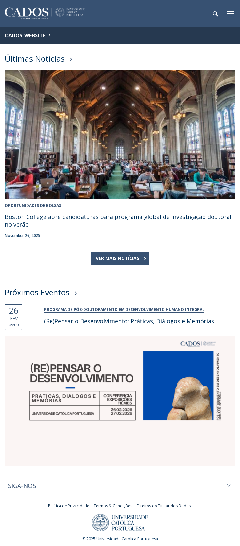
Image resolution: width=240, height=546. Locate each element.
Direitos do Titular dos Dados (164, 506)
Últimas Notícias (35, 58)
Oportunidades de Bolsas (33, 205)
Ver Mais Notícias (117, 258)
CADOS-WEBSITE (25, 35)
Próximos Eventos (37, 292)
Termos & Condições (113, 506)
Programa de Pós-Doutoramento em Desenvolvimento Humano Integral (124, 309)
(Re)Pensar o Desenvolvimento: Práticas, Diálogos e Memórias (129, 321)
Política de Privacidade (68, 506)
